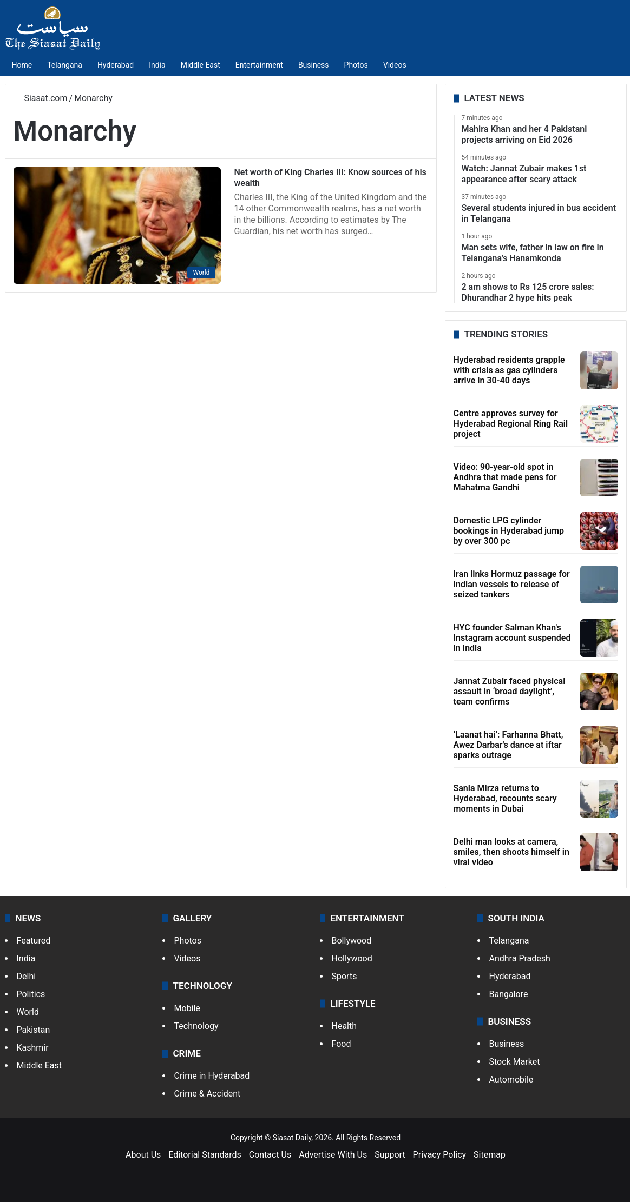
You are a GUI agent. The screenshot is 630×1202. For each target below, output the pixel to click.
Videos (394, 65)
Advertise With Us (333, 1155)
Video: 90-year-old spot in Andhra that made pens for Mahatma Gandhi (505, 477)
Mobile (187, 1008)
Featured (34, 940)
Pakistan (33, 1030)
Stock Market (514, 1062)
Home (22, 65)
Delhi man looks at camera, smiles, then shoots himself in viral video (511, 851)
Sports (344, 976)
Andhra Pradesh (519, 958)
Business (313, 65)
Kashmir (33, 1047)
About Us (143, 1155)
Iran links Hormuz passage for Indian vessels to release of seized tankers (512, 584)
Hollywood (352, 958)
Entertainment (259, 65)
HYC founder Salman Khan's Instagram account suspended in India (512, 637)
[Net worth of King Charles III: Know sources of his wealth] (117, 225)
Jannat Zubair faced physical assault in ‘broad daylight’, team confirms (510, 691)
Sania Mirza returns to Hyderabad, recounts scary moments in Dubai (505, 798)
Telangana (64, 65)
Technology (196, 1026)
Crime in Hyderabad (212, 1076)
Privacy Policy (440, 1155)
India (157, 65)
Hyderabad (115, 65)
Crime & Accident (207, 1093)
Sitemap (490, 1155)
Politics (31, 994)
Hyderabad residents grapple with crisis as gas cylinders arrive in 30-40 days (509, 370)
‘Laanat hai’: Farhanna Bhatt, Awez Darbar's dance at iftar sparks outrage (508, 744)
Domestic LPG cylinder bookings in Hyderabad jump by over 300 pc (509, 530)
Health (344, 1026)
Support (390, 1155)
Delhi (26, 976)
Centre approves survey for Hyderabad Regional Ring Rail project (511, 423)
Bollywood (352, 940)
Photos (356, 65)
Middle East (200, 65)
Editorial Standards (204, 1155)
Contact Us (270, 1155)
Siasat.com (41, 98)
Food (341, 1044)
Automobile (511, 1079)
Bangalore (508, 994)
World (28, 1012)
